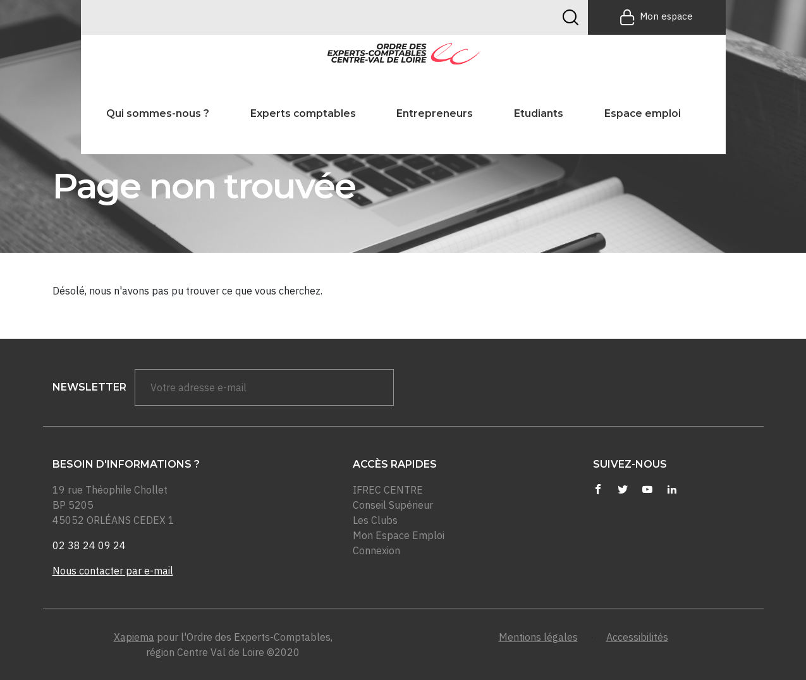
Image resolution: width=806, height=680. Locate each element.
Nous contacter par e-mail (112, 570)
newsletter (89, 387)
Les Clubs (375, 520)
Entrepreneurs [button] (434, 113)
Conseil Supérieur (393, 505)
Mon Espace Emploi (398, 535)
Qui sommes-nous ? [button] (157, 113)
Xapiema (134, 637)
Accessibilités (637, 637)
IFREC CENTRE (388, 489)
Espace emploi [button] (642, 113)
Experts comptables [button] (303, 113)
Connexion (376, 550)
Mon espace (656, 17)
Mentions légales (538, 637)
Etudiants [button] (538, 113)
